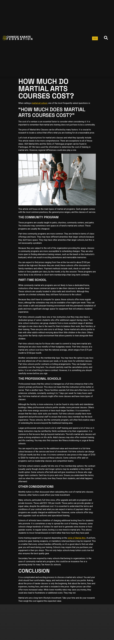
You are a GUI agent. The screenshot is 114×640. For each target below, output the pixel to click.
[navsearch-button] (105, 38)
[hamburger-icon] (95, 38)
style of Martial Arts (77, 538)
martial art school (39, 103)
